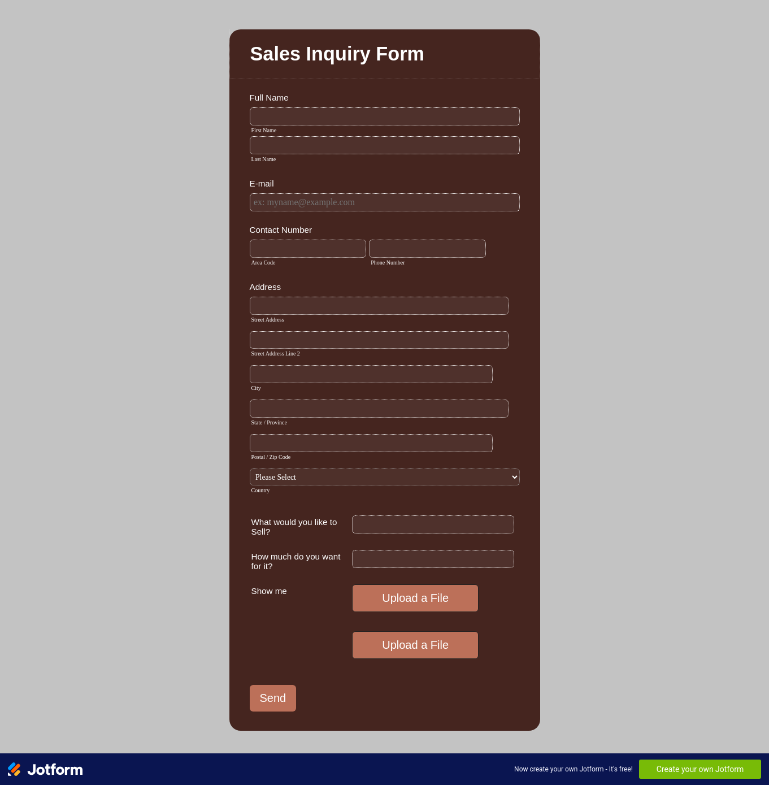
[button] (416, 598)
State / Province (269, 422)
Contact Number (281, 230)
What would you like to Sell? (294, 526)
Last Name (263, 159)
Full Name (269, 97)
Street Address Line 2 (275, 353)
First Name (264, 130)
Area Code (263, 262)
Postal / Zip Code (271, 457)
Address (265, 287)
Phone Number (388, 262)
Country (260, 490)
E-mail (262, 183)
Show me (269, 591)
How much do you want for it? (296, 561)
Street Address (267, 319)
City (256, 388)
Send (273, 698)
